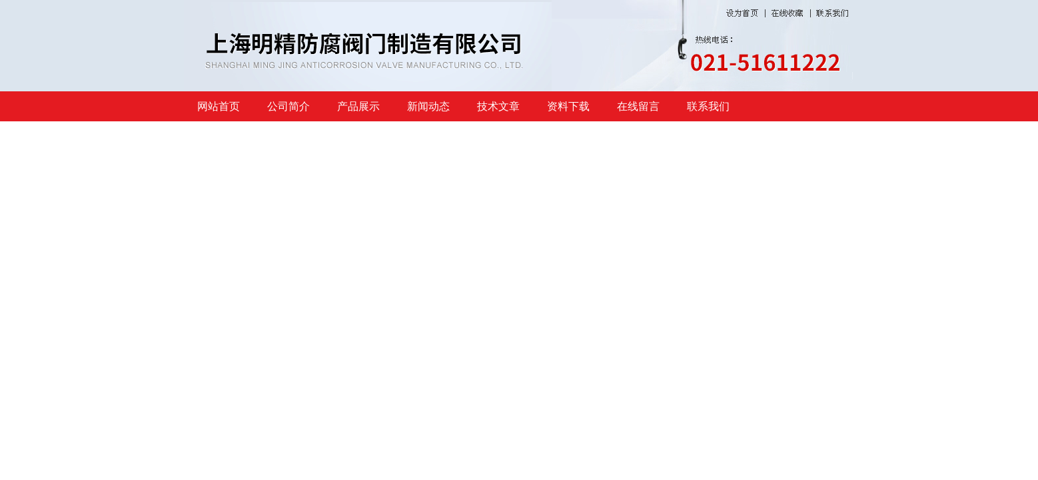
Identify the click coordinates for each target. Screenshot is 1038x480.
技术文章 (498, 106)
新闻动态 (428, 106)
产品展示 (358, 106)
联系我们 (708, 106)
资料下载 (568, 106)
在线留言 (638, 106)
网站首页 (218, 106)
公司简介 (288, 106)
